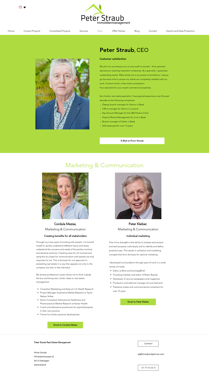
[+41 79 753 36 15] (148, 368)
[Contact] (148, 344)
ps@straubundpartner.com (151, 354)
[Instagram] (20, 7)
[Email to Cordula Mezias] (65, 325)
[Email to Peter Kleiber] (138, 302)
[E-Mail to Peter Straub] (132, 141)
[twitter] (24, 7)
